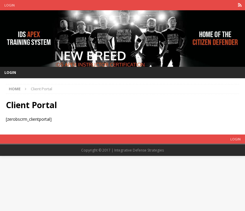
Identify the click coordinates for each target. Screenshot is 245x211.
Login (9, 5)
